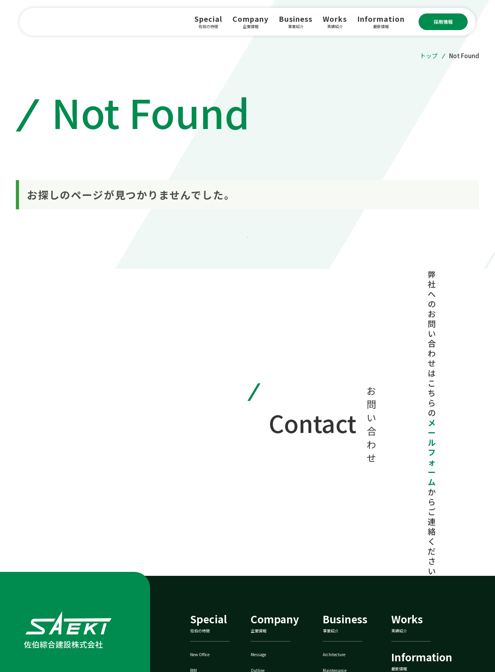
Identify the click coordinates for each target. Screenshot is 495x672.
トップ (429, 55)
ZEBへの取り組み (349, 607)
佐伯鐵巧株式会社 (422, 607)
